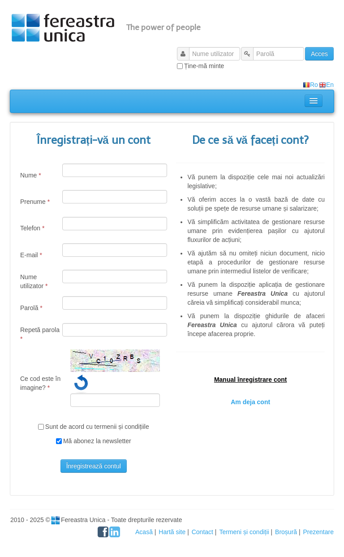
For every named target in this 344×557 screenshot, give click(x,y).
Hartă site (172, 531)
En (326, 84)
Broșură (286, 531)
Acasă (144, 531)
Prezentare (318, 531)
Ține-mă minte (204, 65)
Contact (202, 531)
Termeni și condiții (244, 531)
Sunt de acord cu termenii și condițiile (97, 426)
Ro (310, 84)
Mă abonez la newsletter (97, 441)
